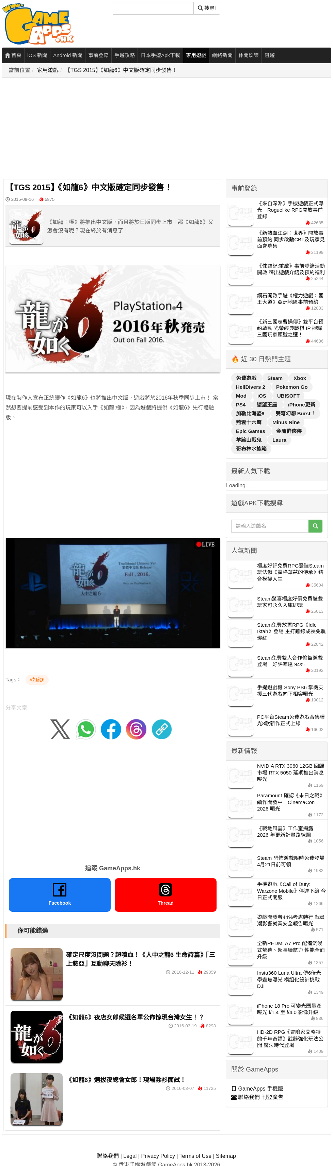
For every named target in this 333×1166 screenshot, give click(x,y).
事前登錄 (98, 55)
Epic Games (251, 431)
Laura (279, 440)
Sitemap (226, 1156)
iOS (262, 396)
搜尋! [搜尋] (207, 8)
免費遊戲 (247, 378)
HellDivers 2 (251, 387)
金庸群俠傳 (289, 431)
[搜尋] (153, 8)
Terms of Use (195, 1156)
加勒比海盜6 (251, 413)
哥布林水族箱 (251, 449)
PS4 (241, 404)
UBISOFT (288, 396)
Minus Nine (286, 422)
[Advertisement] (94, 128)
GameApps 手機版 (257, 1089)
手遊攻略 (124, 55)
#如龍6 (37, 679)
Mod (242, 396)
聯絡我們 (108, 1156)
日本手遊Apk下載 (160, 55)
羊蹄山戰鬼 (249, 440)
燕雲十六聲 (249, 422)
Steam (275, 378)
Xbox (300, 378)
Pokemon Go (292, 387)
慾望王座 (268, 404)
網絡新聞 (222, 55)
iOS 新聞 (37, 55)
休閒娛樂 (248, 55)
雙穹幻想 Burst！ (295, 413)
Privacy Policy (158, 1156)
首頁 (13, 55)
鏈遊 (270, 55)
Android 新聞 (67, 55)
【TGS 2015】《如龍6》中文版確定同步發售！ (121, 70)
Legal (130, 1156)
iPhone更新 (301, 404)
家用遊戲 (196, 55)
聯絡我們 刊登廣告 (257, 1097)
